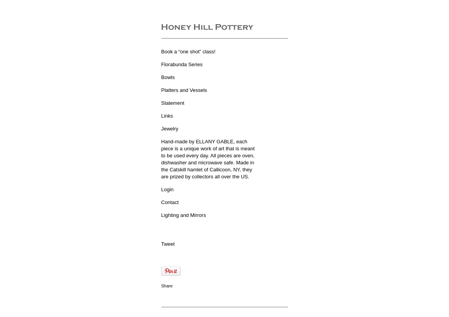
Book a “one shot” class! (188, 52)
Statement (172, 103)
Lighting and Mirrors (183, 215)
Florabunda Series (182, 64)
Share (167, 286)
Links (167, 116)
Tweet (168, 244)
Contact (170, 202)
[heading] (207, 27)
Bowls (168, 77)
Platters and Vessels (184, 90)
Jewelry (170, 129)
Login (167, 189)
